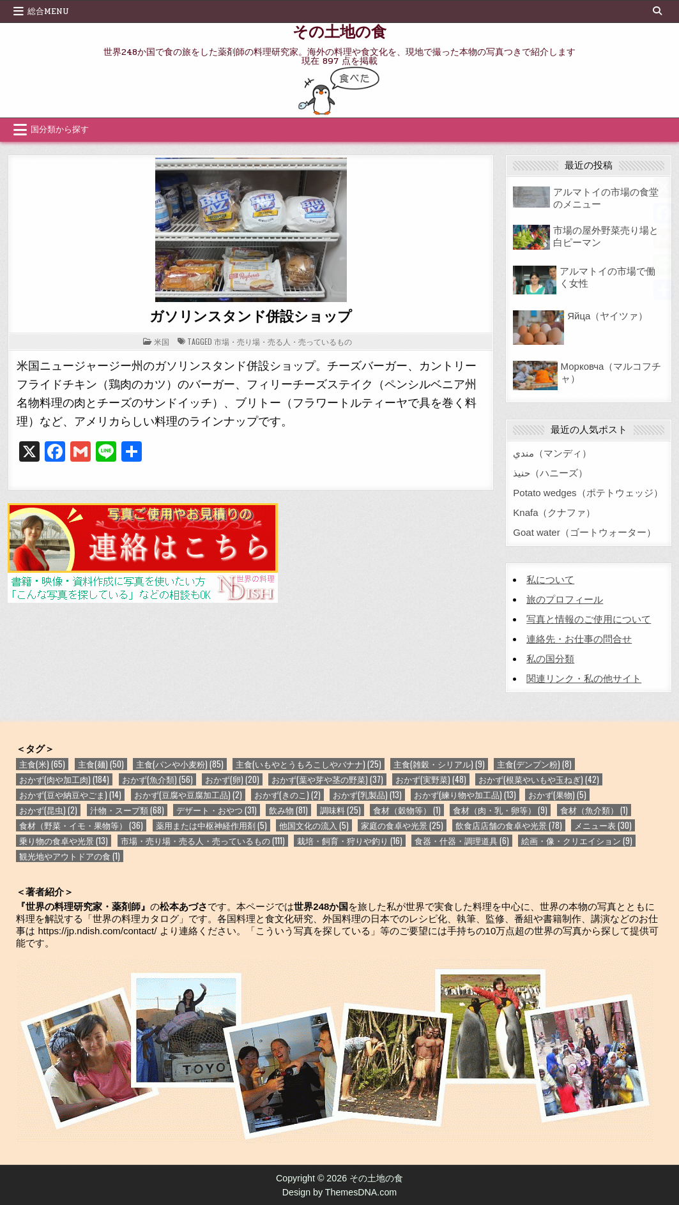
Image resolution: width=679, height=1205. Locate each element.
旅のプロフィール (564, 599)
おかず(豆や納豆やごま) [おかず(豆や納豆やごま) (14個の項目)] (70, 795)
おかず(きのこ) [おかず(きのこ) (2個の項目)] (287, 795)
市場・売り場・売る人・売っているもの (283, 341)
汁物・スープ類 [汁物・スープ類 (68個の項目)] (127, 810)
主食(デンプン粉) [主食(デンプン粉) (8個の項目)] (534, 764)
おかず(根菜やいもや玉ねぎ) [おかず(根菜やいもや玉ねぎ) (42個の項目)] (538, 779)
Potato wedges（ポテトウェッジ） (587, 492)
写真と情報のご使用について (588, 619)
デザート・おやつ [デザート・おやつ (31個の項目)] (216, 810)
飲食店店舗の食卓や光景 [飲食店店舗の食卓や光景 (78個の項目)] (508, 825)
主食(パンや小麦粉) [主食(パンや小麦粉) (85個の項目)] (180, 764)
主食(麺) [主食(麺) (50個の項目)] (101, 764)
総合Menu (48, 11)
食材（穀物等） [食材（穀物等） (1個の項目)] (407, 810)
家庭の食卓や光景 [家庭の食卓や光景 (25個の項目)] (402, 825)
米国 (161, 341)
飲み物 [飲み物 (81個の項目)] (288, 810)
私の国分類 (550, 658)
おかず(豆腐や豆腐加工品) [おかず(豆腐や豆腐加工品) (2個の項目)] (188, 795)
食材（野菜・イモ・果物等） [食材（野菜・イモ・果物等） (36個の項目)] (81, 825)
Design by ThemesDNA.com (339, 1192)
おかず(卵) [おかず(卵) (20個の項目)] (232, 779)
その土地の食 (339, 30)
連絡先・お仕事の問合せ (579, 638)
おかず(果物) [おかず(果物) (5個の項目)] (557, 795)
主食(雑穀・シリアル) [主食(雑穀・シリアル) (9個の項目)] (439, 764)
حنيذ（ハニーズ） (550, 472)
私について (550, 579)
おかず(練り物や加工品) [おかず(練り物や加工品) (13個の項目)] (465, 795)
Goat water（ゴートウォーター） (584, 532)
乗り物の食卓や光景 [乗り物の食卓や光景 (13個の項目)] (63, 841)
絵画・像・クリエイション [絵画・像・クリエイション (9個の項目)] (576, 841)
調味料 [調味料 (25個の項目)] (340, 810)
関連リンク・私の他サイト (583, 678)
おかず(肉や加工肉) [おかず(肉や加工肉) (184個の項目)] (64, 779)
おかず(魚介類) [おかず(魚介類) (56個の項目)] (157, 779)
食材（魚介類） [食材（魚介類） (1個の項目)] (594, 810)
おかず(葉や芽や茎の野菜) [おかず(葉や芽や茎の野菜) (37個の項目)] (327, 779)
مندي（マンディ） (552, 453)
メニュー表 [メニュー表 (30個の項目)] (603, 825)
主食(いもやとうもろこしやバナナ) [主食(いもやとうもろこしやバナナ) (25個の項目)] (308, 764)
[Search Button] (657, 11)
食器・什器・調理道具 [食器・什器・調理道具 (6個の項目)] (462, 841)
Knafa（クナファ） (554, 512)
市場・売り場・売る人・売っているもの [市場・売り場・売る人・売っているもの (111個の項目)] (203, 841)
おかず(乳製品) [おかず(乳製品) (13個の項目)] (367, 795)
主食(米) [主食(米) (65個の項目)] (42, 764)
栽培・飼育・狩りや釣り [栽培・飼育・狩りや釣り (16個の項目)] (349, 841)
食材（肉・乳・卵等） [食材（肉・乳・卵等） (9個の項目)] (500, 810)
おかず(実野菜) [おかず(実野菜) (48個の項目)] (430, 779)
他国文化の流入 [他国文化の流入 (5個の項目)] (314, 825)
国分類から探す (60, 129)
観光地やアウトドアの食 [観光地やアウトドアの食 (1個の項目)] (69, 856)
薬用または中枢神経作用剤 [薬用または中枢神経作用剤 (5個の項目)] (211, 825)
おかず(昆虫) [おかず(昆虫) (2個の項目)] (48, 810)
